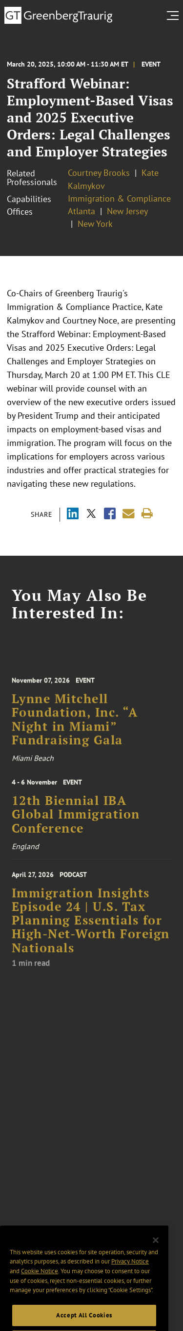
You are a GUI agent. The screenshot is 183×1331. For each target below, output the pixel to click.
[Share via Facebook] (110, 515)
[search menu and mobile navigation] (175, 15)
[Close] (156, 1260)
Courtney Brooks (99, 172)
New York (95, 223)
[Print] (147, 514)
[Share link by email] (128, 514)
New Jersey (127, 211)
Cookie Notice (39, 1291)
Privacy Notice (130, 1281)
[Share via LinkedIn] (73, 515)
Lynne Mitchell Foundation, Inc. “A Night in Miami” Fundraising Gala (75, 728)
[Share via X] (91, 515)
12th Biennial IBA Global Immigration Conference (76, 820)
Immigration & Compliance (119, 198)
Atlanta (81, 211)
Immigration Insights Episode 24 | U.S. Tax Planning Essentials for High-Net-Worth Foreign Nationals (91, 930)
